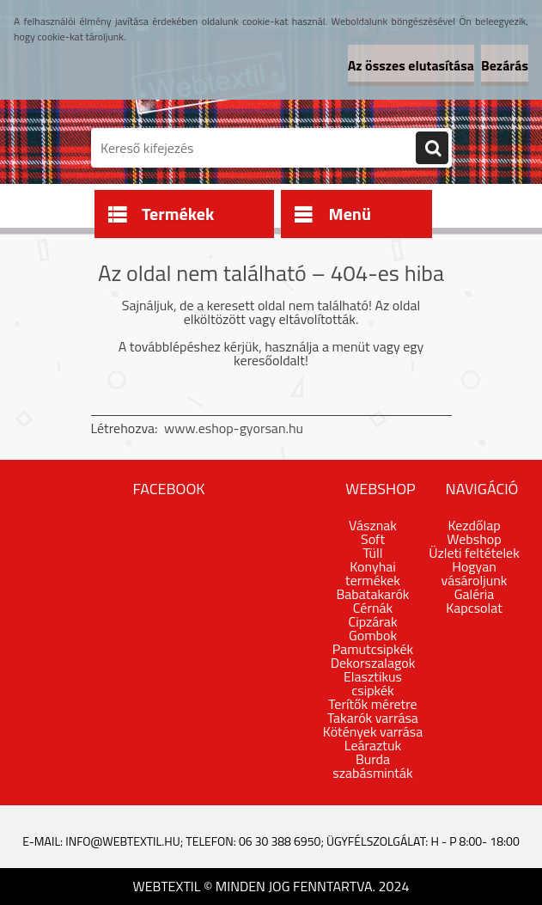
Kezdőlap (474, 525)
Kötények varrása (373, 731)
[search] (432, 148)
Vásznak (373, 525)
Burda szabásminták (372, 766)
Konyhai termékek (372, 573)
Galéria (474, 594)
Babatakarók (372, 594)
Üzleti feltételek (474, 552)
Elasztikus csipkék (373, 683)
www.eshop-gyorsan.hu (233, 428)
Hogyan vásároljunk (475, 573)
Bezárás (504, 65)
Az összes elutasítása (411, 65)
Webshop (474, 539)
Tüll (373, 552)
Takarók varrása (372, 717)
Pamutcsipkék (372, 649)
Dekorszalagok (373, 662)
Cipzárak (372, 621)
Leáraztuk (372, 745)
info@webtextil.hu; (124, 841)
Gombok (373, 635)
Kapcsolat (474, 607)
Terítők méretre (372, 704)
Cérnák (373, 607)
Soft (373, 539)
